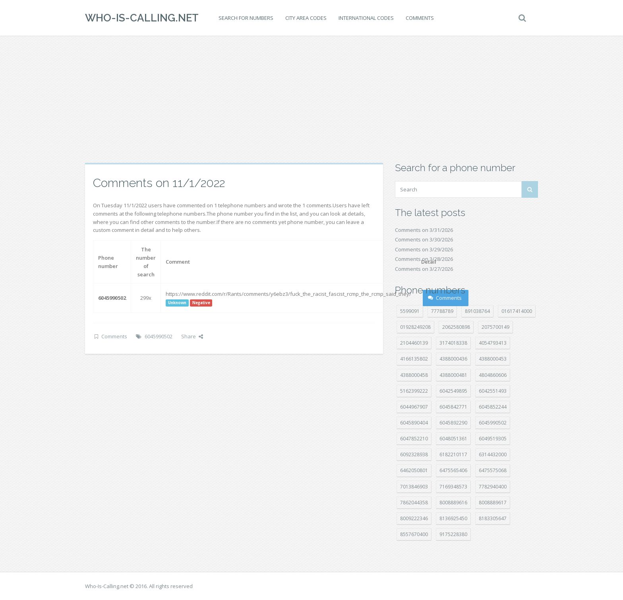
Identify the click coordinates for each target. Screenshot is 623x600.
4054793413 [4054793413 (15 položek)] (493, 343)
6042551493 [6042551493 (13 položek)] (493, 391)
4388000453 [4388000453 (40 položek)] (493, 358)
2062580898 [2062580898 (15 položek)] (456, 327)
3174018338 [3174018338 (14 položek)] (453, 343)
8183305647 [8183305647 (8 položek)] (493, 518)
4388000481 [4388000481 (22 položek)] (453, 375)
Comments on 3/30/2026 (424, 239)
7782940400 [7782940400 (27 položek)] (493, 486)
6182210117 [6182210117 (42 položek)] (453, 454)
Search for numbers (246, 17)
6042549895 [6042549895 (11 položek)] (453, 391)
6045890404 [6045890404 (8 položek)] (414, 422)
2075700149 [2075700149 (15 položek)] (495, 327)
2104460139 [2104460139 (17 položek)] (414, 343)
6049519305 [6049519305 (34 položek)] (493, 438)
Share (192, 336)
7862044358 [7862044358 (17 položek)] (414, 502)
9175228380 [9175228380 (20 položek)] (453, 534)
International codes (366, 17)
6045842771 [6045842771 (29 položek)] (453, 406)
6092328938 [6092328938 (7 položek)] (414, 454)
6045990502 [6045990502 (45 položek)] (493, 422)
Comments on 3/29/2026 (424, 249)
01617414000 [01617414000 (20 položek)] (516, 311)
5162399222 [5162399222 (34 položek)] (414, 391)
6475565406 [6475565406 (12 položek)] (453, 470)
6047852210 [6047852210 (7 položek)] (414, 438)
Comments (420, 17)
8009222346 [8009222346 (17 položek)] (414, 518)
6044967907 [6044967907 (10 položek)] (414, 406)
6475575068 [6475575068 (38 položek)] (493, 470)
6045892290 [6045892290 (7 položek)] (453, 422)
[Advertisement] (311, 99)
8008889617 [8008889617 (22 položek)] (493, 502)
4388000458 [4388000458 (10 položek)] (414, 375)
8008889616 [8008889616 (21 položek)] (453, 502)
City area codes (306, 17)
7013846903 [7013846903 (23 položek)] (414, 486)
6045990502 (158, 336)
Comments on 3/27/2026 (424, 268)
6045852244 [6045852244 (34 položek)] (493, 406)
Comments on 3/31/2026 (424, 229)
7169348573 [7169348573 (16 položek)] (453, 486)
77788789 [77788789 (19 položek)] (442, 311)
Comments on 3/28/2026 (424, 258)
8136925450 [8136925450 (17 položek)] (453, 518)
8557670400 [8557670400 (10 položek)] (414, 534)
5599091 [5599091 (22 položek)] (410, 311)
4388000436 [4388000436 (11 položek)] (453, 358)
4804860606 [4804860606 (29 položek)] (493, 375)
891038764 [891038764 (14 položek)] (477, 311)
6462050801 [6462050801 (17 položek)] (414, 470)
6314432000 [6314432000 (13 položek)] (493, 454)
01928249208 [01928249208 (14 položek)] (415, 327)
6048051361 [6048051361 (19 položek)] (453, 438)
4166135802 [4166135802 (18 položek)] (414, 358)
